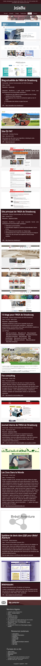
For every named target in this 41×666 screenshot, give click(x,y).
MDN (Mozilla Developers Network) (20, 641)
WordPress (15, 636)
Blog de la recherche (19, 339)
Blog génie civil (22, 333)
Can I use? (14, 644)
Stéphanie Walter (13, 218)
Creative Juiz (15, 637)
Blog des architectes (11, 333)
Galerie (29, 13)
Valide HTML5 (11, 651)
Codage (17, 13)
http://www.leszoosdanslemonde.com (15, 506)
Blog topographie (31, 333)
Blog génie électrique (31, 334)
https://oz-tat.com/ (10, 142)
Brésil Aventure (13, 540)
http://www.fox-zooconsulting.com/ (14, 395)
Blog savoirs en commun (20, 338)
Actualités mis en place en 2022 (27, 442)
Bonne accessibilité (12, 653)
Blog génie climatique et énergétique (15, 334)
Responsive (10, 654)
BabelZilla (14, 642)
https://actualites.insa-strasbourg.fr (14, 105)
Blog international (30, 339)
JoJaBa (20, 8)
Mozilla (14, 640)
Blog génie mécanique (12, 336)
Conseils (11, 13)
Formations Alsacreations (18, 635)
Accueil (5, 13)
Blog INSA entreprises (12, 341)
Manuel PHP (15, 639)
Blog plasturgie (23, 336)
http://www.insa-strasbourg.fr (13, 240)
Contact (35, 13)
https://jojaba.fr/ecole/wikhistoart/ (14, 594)
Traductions (23, 13)
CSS (9, 655)
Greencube (11, 87)
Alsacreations (15, 633)
